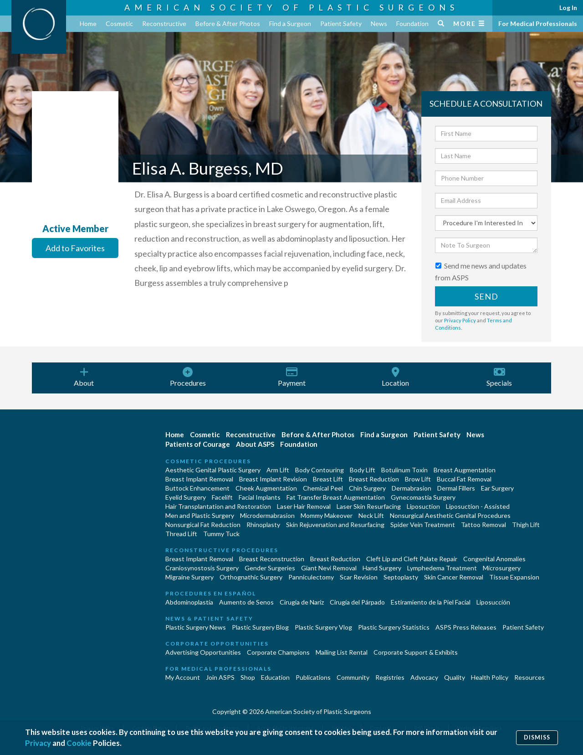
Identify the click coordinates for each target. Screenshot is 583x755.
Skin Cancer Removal (453, 577)
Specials (499, 377)
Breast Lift (328, 479)
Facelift (222, 497)
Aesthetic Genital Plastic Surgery (213, 470)
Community (353, 677)
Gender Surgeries (270, 568)
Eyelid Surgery (185, 497)
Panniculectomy (311, 577)
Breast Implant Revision (273, 479)
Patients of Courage (197, 444)
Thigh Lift (526, 524)
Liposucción (493, 602)
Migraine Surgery (189, 577)
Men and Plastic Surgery (199, 515)
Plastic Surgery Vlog (323, 627)
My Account (182, 677)
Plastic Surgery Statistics (394, 627)
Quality (454, 677)
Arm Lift (277, 470)
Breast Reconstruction (271, 559)
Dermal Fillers (456, 488)
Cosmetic (119, 23)
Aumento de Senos (246, 602)
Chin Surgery (367, 488)
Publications (313, 677)
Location (395, 377)
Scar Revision (359, 577)
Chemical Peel (323, 488)
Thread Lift (181, 534)
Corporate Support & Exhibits (415, 652)
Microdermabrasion (267, 515)
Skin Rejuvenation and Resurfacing (335, 524)
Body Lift (362, 470)
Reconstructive (164, 23)
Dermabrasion (411, 488)
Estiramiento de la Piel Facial (430, 602)
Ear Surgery (497, 488)
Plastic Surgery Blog (260, 627)
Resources (529, 677)
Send (486, 296)
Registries (389, 677)
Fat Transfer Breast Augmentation (335, 497)
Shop (247, 677)
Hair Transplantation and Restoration (218, 506)
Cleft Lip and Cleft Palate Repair (411, 559)
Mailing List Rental (342, 652)
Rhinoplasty (263, 524)
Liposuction (423, 506)
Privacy (38, 743)
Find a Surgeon (290, 23)
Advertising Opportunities (203, 652)
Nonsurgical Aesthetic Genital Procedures (450, 515)
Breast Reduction (374, 479)
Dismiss (537, 737)
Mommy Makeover (327, 515)
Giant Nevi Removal (329, 568)
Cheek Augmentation (266, 488)
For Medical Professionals (537, 23)
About (83, 377)
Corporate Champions (278, 652)
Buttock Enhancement (197, 488)
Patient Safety (341, 23)
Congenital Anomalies (494, 559)
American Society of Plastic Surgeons (291, 7)
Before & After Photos (227, 23)
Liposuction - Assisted (478, 506)
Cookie (79, 743)
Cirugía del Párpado (357, 602)
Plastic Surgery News (195, 627)
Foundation (412, 23)
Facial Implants (260, 497)
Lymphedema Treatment (442, 568)
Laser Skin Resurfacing (369, 506)
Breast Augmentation (465, 470)
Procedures (187, 377)
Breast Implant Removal (199, 479)
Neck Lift (371, 515)
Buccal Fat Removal (464, 479)
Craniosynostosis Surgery (202, 568)
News (379, 23)
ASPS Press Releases (465, 627)
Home (88, 23)
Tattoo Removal (483, 524)
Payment (291, 377)
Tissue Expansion (514, 577)
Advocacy (424, 677)
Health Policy (489, 677)
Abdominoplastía (189, 602)
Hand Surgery (382, 568)
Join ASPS (220, 677)
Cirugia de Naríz (302, 602)
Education (275, 677)
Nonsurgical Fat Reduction (202, 524)
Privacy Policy (460, 320)
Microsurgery (502, 568)
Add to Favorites (75, 248)
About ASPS (255, 444)
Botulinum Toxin (404, 470)
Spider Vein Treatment (422, 524)
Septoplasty (401, 577)
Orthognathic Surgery (251, 577)
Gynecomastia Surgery (423, 497)
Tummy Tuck (221, 534)
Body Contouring (319, 470)
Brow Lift (418, 479)
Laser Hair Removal (304, 506)
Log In (568, 7)
